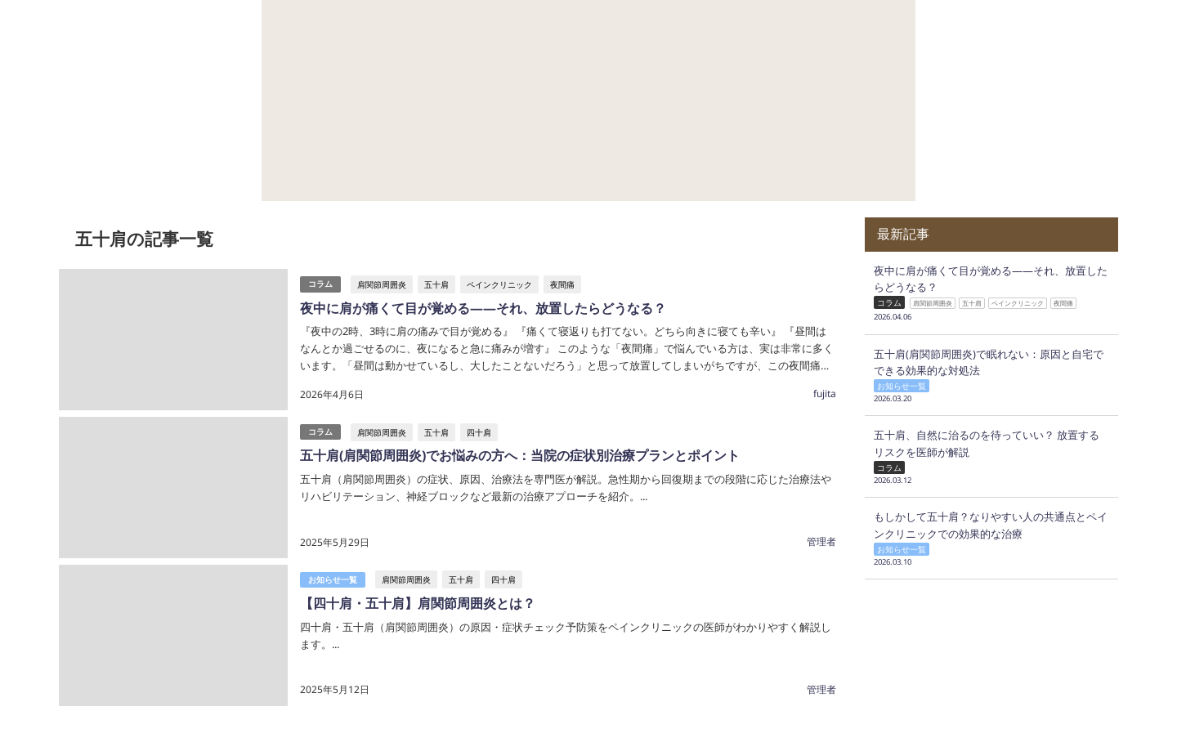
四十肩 (479, 432)
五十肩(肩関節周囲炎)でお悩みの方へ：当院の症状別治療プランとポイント (520, 455)
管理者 (821, 541)
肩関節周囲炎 (381, 284)
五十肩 (436, 284)
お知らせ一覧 (332, 580)
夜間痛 (562, 284)
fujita (824, 393)
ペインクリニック (499, 284)
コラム (320, 284)
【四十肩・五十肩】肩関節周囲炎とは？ (417, 603)
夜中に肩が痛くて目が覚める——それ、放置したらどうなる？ (483, 308)
